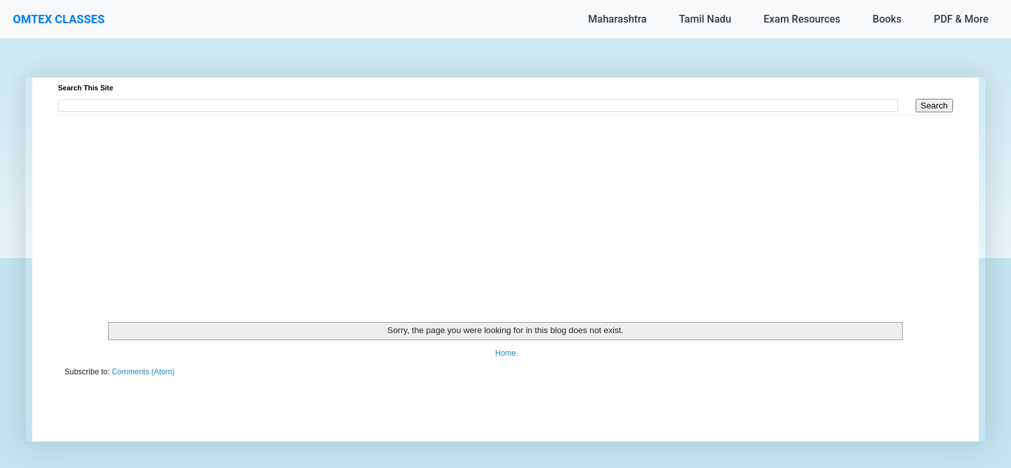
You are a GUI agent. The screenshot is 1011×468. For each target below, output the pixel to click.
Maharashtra (617, 19)
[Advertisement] (445, 206)
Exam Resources (801, 19)
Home (505, 353)
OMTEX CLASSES (58, 19)
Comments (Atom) (143, 371)
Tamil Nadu (705, 19)
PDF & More (961, 19)
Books (886, 19)
